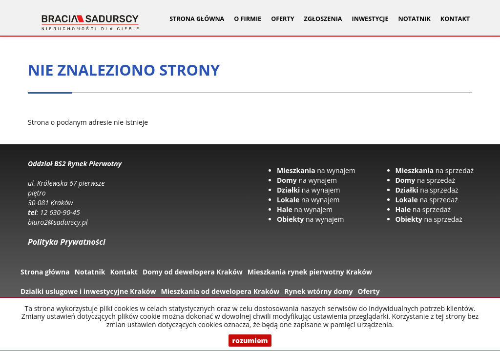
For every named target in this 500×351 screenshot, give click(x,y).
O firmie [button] (247, 19)
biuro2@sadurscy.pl (57, 222)
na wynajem (316, 170)
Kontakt (455, 19)
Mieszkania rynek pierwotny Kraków (310, 271)
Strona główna (196, 19)
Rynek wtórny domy (318, 291)
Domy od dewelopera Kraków (193, 271)
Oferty (368, 291)
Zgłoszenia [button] (323, 19)
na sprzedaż (435, 170)
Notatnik (414, 19)
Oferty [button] (282, 19)
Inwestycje (370, 19)
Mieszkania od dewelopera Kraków (220, 291)
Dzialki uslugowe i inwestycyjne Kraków (88, 291)
